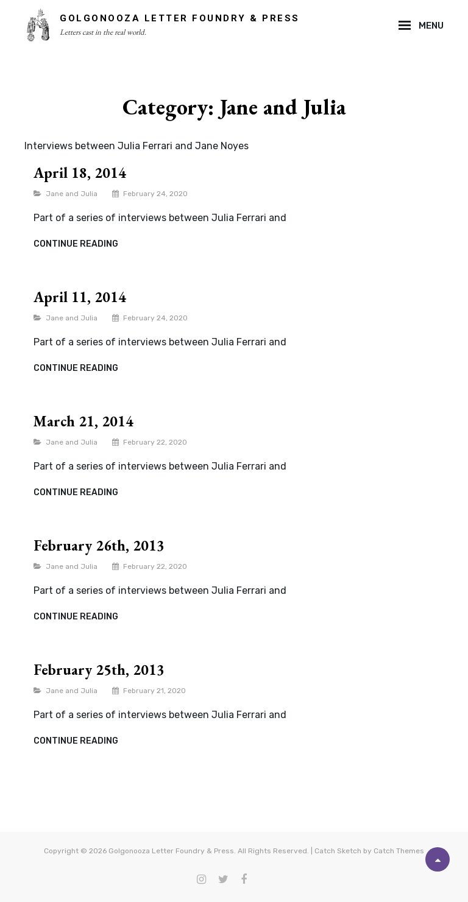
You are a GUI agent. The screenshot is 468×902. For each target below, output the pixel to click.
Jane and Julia (72, 193)
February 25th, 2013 (99, 669)
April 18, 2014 (80, 172)
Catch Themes (399, 851)
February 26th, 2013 (99, 545)
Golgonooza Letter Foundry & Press (180, 18)
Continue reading (76, 244)
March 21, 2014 (83, 421)
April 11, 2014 (80, 296)
